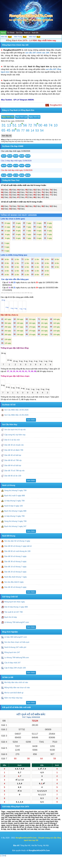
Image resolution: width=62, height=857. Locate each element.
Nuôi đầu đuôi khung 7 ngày (15, 577)
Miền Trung (18, 37)
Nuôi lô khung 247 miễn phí (15, 647)
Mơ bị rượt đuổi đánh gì (13, 693)
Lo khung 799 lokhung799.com (16, 657)
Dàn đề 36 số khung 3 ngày (15, 561)
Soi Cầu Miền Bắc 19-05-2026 (16, 410)
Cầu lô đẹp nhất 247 (12, 663)
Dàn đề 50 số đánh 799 (13, 450)
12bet (2, 856)
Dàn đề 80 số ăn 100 (12, 476)
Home (3, 33)
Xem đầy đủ (6, 136)
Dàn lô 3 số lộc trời (12, 440)
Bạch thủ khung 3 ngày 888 (15, 511)
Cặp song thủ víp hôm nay (14, 435)
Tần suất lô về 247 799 (13, 612)
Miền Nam (32, 37)
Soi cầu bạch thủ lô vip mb (14, 430)
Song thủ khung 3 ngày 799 (15, 521)
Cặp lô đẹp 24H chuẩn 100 (15, 668)
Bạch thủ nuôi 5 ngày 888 (14, 496)
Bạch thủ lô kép (10, 617)
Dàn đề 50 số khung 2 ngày (15, 556)
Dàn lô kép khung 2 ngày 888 (16, 607)
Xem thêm (31, 420)
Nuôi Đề (35, 33)
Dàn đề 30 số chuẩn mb (13, 445)
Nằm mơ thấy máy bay (13, 698)
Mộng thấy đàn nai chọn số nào (17, 688)
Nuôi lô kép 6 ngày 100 (13, 506)
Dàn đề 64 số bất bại (12, 465)
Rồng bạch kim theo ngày (14, 602)
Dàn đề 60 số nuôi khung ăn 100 (17, 551)
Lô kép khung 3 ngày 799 (14, 516)
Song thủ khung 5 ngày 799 (15, 490)
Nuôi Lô (27, 33)
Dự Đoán (10, 33)
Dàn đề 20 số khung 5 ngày (15, 572)
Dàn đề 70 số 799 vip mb (14, 471)
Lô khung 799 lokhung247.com (16, 622)
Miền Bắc (4, 37)
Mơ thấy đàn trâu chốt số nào (16, 682)
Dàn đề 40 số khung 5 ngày (15, 587)
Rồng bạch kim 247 (12, 652)
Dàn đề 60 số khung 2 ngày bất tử (18, 546)
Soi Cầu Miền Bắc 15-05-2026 (16, 415)
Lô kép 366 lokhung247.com (15, 637)
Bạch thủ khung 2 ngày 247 (15, 526)
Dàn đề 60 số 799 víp (12, 460)
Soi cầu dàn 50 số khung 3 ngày (17, 541)
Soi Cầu (19, 33)
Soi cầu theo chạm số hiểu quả (16, 642)
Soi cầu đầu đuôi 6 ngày (14, 582)
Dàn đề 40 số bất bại (12, 455)
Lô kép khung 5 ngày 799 (14, 501)
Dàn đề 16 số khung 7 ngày (15, 567)
